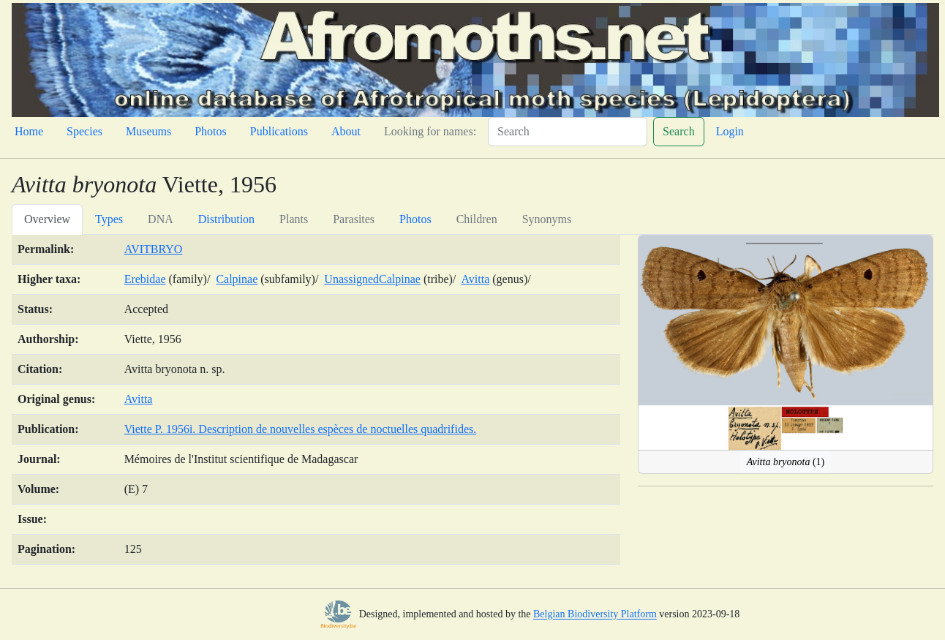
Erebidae (145, 279)
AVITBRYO (153, 249)
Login (730, 131)
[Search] (567, 131)
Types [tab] (109, 219)
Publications (279, 131)
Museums (148, 131)
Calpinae (236, 279)
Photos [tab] (415, 219)
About (346, 131)
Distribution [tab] (226, 219)
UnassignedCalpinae (372, 279)
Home (29, 131)
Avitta (475, 279)
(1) (786, 461)
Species (84, 131)
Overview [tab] (47, 219)
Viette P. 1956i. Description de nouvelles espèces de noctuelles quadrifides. (300, 429)
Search (679, 131)
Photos (211, 131)
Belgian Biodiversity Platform (595, 614)
